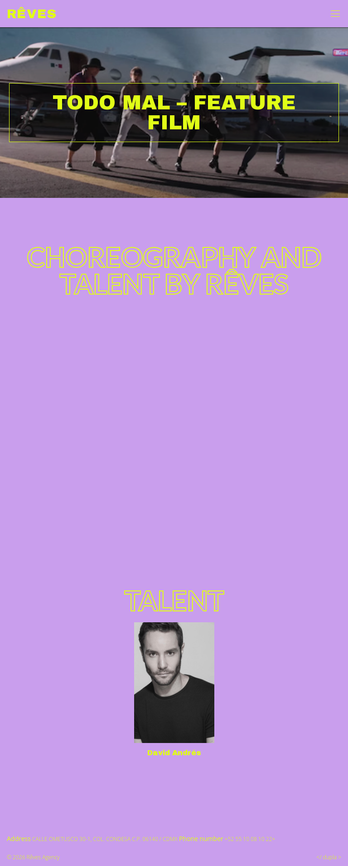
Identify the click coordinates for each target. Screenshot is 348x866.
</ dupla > (329, 857)
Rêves (32, 14)
